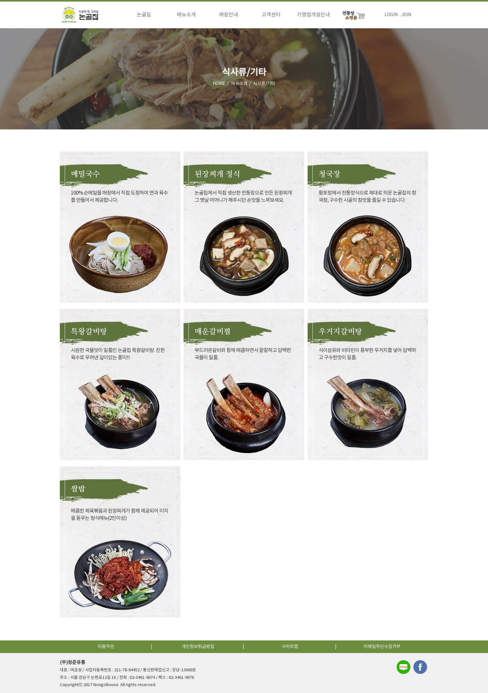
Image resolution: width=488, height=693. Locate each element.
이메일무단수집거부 (382, 646)
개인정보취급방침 (198, 646)
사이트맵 (290, 646)
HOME (219, 84)
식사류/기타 (264, 84)
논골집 (144, 15)
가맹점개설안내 (313, 15)
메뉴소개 (186, 15)
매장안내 (228, 15)
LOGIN (391, 14)
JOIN (406, 14)
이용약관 (106, 646)
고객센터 (271, 15)
